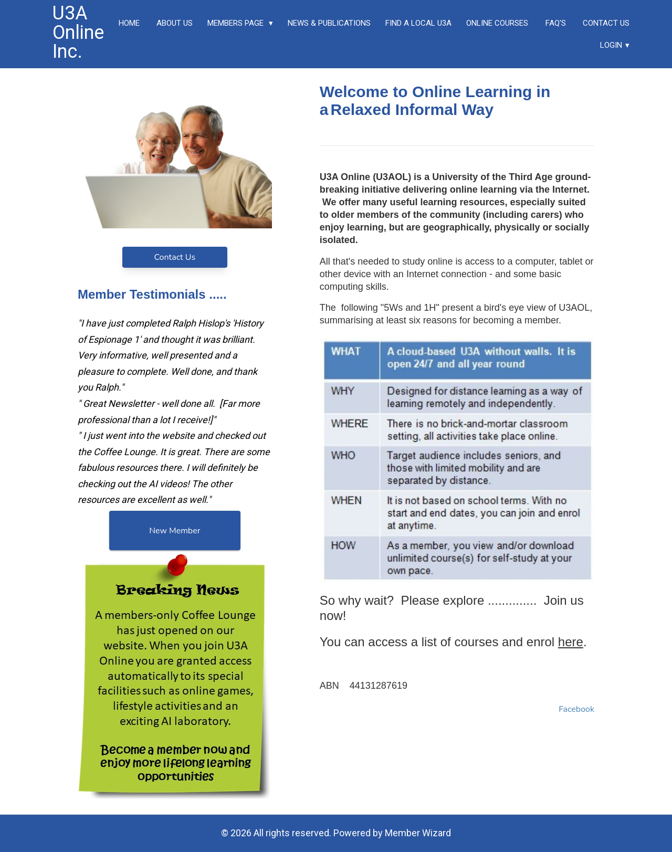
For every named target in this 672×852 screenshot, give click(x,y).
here (570, 642)
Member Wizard (418, 832)
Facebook (576, 709)
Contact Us (174, 257)
